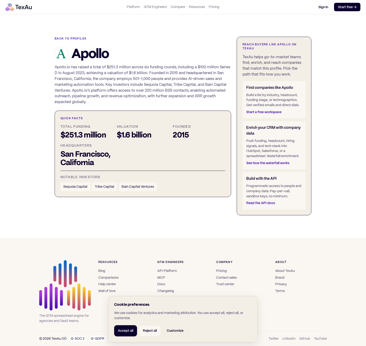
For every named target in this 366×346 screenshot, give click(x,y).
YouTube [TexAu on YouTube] (320, 338)
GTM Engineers (155, 7)
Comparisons (108, 277)
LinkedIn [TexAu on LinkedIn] (289, 338)
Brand (280, 277)
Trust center (225, 284)
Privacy (281, 284)
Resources (197, 7)
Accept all (125, 330)
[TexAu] (19, 7)
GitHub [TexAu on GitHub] (304, 338)
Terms (280, 291)
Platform (133, 7)
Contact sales (226, 277)
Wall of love (107, 291)
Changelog (165, 291)
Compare (178, 7)
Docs (161, 284)
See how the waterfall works (267, 163)
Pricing (214, 7)
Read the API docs (260, 203)
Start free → (347, 7)
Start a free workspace (264, 112)
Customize (175, 330)
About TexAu (285, 271)
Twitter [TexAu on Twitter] (273, 338)
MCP (161, 277)
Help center (107, 284)
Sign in (323, 7)
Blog (101, 271)
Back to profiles (70, 38)
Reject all (150, 330)
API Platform (167, 271)
